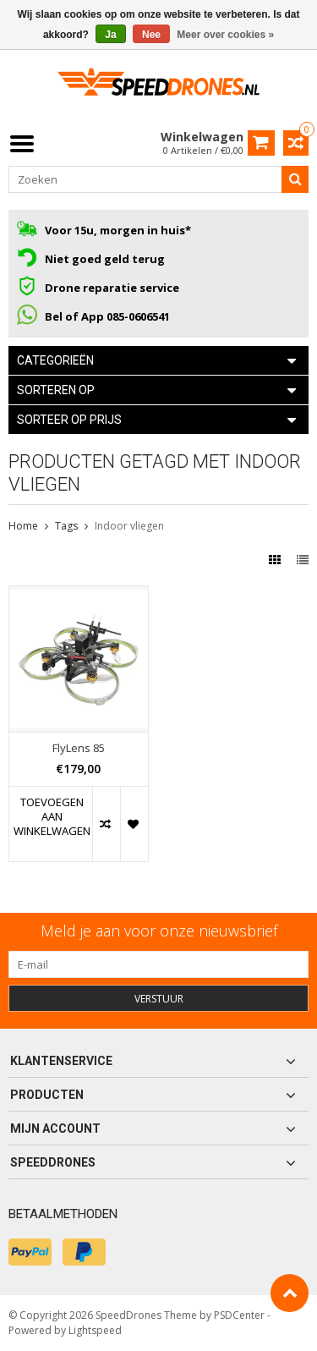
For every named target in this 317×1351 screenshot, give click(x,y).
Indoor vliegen (129, 526)
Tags (66, 526)
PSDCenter (239, 1315)
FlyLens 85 (78, 748)
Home (23, 526)
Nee (151, 35)
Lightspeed (95, 1330)
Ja (110, 35)
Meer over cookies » (225, 35)
